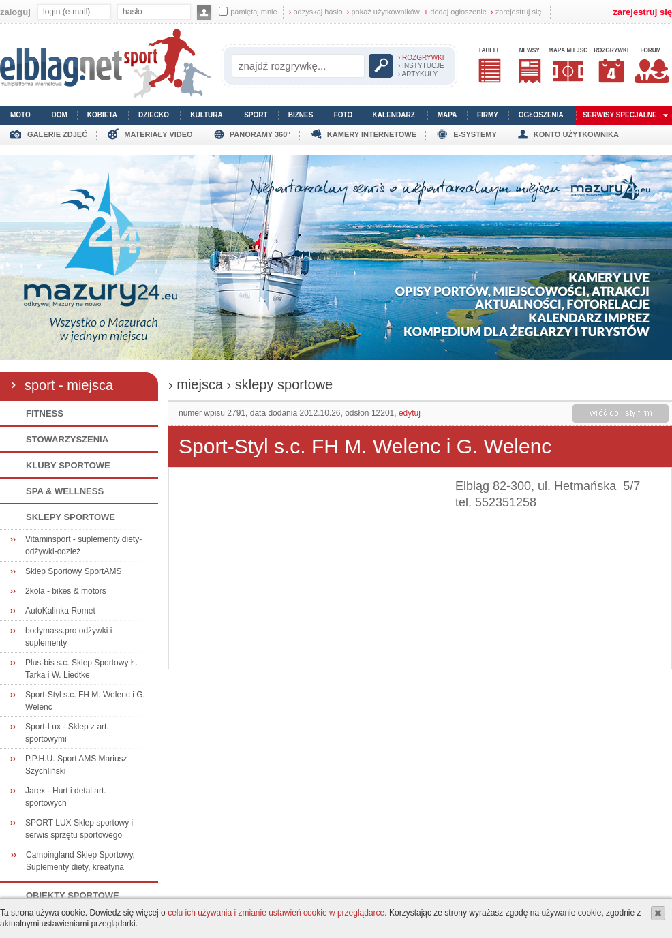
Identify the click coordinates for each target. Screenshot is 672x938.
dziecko (153, 115)
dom (59, 115)
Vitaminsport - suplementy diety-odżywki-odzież (83, 545)
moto (20, 115)
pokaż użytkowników (383, 11)
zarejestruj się (516, 11)
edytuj (410, 413)
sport (255, 115)
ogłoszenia (541, 115)
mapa (447, 115)
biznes (301, 115)
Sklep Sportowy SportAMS (73, 571)
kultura (206, 115)
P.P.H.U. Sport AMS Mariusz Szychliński (76, 765)
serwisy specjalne (620, 115)
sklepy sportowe (284, 384)
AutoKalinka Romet (60, 611)
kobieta (102, 115)
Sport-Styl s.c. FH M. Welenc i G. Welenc (85, 701)
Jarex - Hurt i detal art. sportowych (65, 797)
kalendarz (394, 115)
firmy (487, 115)
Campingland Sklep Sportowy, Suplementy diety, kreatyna (80, 861)
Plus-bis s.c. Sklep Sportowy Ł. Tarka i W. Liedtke (81, 669)
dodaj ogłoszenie (455, 11)
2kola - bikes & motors (65, 591)
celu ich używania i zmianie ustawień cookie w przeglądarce (276, 913)
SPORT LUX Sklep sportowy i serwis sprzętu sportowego (79, 829)
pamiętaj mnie (248, 11)
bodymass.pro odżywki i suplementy (68, 637)
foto (343, 115)
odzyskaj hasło (316, 11)
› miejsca (195, 384)
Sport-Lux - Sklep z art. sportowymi (67, 733)
